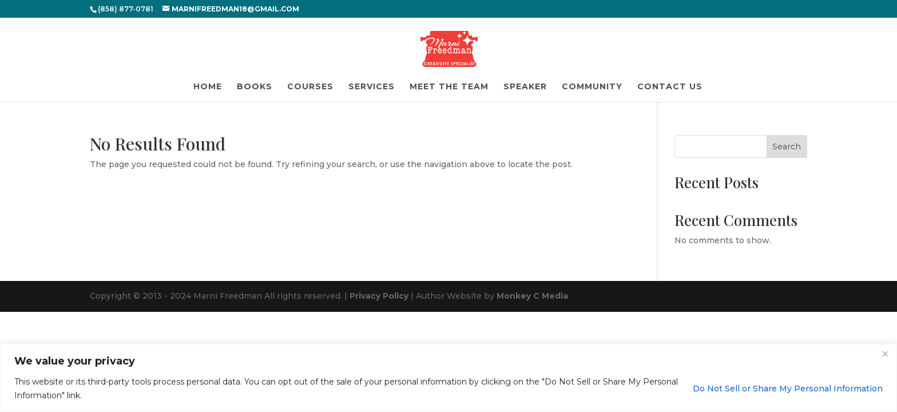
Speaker (525, 87)
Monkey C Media (532, 296)
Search (786, 146)
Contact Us (669, 87)
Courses (310, 87)
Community (592, 87)
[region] (448, 378)
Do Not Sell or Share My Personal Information (788, 388)
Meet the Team (449, 87)
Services (371, 87)
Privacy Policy (379, 296)
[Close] (885, 353)
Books (254, 87)
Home (207, 87)
